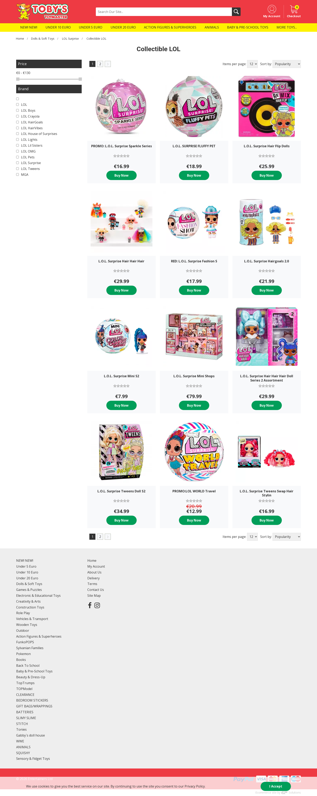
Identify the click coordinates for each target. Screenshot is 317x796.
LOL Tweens (28, 168)
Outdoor (22, 630)
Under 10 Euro (27, 572)
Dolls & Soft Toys (42, 38)
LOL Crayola (27, 116)
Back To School (27, 665)
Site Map (94, 595)
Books (21, 659)
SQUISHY (23, 753)
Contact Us (95, 589)
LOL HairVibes (29, 128)
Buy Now (121, 175)
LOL (21, 104)
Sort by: (266, 64)
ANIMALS (23, 747)
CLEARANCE (25, 694)
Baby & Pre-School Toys (34, 671)
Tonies (21, 729)
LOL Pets (25, 157)
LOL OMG (26, 151)
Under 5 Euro (26, 566)
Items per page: (234, 64)
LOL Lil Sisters (29, 145)
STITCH (22, 724)
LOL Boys (25, 110)
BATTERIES (24, 712)
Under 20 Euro (27, 578)
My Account (96, 566)
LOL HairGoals (29, 122)
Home (20, 38)
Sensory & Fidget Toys (33, 758)
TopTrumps (25, 683)
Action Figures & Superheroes (38, 636)
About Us (94, 572)
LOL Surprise (70, 38)
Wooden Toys (26, 624)
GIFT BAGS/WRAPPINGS (34, 706)
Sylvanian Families (29, 648)
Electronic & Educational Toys (38, 595)
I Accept (275, 786)
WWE (20, 741)
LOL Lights (26, 139)
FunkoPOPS (25, 642)
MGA (22, 174)
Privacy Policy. (195, 786)
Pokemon (23, 654)
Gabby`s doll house (30, 735)
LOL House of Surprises (36, 133)
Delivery (93, 578)
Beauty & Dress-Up (30, 677)
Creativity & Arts (28, 601)
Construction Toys (30, 607)
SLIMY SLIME (26, 718)
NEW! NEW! (24, 560)
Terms (92, 584)
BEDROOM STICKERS (32, 700)
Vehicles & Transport (32, 619)
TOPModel (24, 689)
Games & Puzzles (29, 589)
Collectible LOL (96, 38)
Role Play (23, 613)
